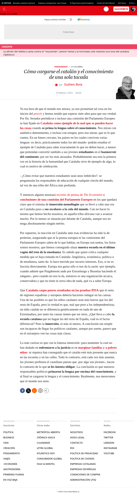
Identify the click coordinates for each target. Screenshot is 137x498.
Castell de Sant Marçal (106, 3)
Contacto (76, 442)
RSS (72, 448)
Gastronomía (11, 469)
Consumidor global (49, 458)
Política (8, 432)
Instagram (110, 448)
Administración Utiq (83, 479)
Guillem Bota (73, 84)
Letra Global (45, 448)
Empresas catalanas (83, 463)
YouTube (109, 453)
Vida (6, 442)
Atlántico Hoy (46, 453)
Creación (9, 448)
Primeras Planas (13, 474)
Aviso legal (77, 437)
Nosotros (76, 432)
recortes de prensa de (79, 194)
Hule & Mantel (46, 463)
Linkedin (109, 442)
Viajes (6, 458)
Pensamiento (61, 66)
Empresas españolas (83, 469)
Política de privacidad (84, 453)
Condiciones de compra (85, 474)
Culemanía (43, 442)
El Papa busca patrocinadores (82, 3)
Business (8, 437)
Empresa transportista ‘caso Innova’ (52, 3)
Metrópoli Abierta (48, 432)
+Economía (10, 463)
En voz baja (10, 479)
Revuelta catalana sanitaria (24, 3)
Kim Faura (122, 3)
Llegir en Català (8, 13)
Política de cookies (82, 458)
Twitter (108, 437)
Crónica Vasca (46, 437)
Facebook (110, 432)
